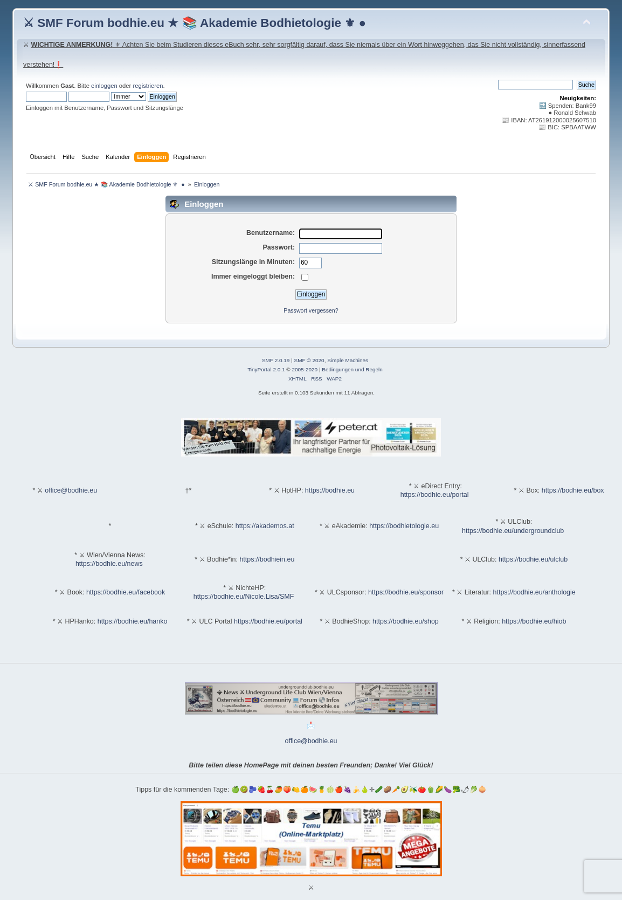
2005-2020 (304, 369)
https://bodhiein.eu (266, 559)
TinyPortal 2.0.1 (266, 369)
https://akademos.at (265, 526)
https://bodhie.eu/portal (434, 495)
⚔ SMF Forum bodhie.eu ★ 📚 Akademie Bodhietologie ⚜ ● (194, 23)
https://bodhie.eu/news (109, 563)
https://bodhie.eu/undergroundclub (513, 531)
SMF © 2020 (309, 360)
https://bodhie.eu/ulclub (533, 559)
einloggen (104, 85)
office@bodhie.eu (71, 490)
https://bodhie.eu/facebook (125, 592)
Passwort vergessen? (311, 310)
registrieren (148, 85)
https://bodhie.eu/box (573, 490)
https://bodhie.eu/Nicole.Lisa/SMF (243, 596)
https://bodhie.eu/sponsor (406, 592)
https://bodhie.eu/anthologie (534, 592)
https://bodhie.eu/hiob (534, 621)
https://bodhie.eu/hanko (133, 621)
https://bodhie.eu (330, 490)
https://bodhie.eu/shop (405, 621)
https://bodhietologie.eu (404, 526)
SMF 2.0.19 (276, 360)
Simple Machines (347, 360)
